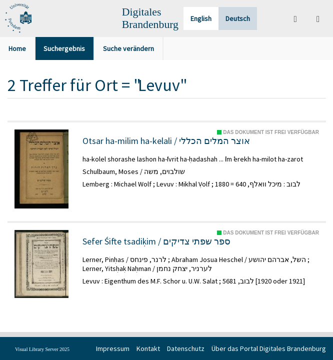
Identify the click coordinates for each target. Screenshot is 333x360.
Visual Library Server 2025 (42, 349)
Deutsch (238, 18)
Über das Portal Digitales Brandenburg (269, 348)
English (201, 18)
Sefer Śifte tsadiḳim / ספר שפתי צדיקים (156, 241)
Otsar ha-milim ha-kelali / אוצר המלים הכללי (166, 141)
